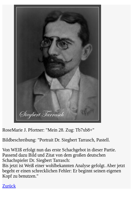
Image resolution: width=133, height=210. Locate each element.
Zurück (9, 185)
